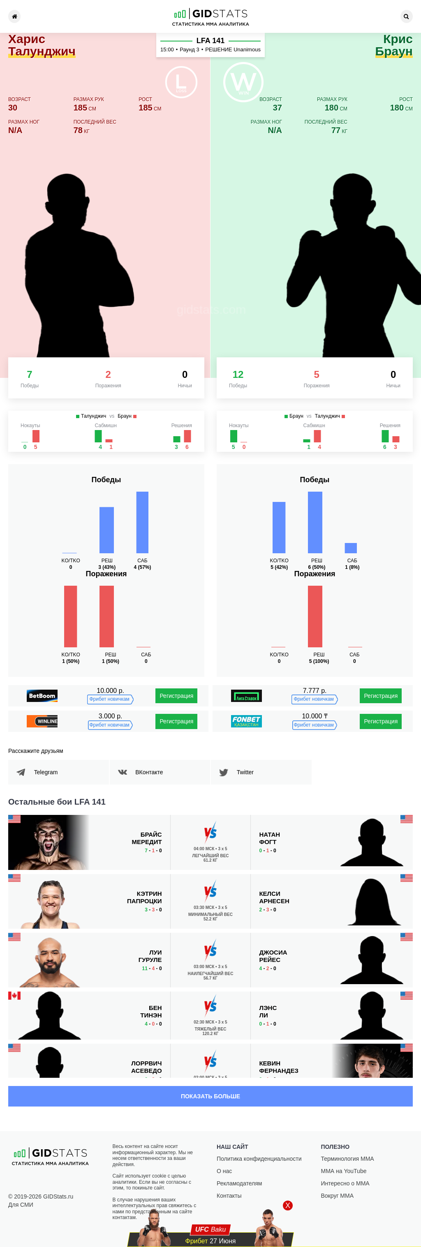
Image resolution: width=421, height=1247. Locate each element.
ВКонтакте (152, 772)
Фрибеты (322, 16)
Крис (394, 45)
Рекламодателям (239, 1183)
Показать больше (210, 1096)
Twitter (248, 772)
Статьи (272, 16)
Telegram (49, 772)
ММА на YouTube (344, 1171)
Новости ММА (95, 16)
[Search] (406, 16)
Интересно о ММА (345, 1183)
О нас (224, 1171)
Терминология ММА (347, 1158)
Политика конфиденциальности (259, 1158)
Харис (42, 45)
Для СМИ (20, 1204)
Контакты (371, 16)
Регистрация (176, 696)
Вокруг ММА (337, 1195)
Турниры (45, 16)
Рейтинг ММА (145, 16)
